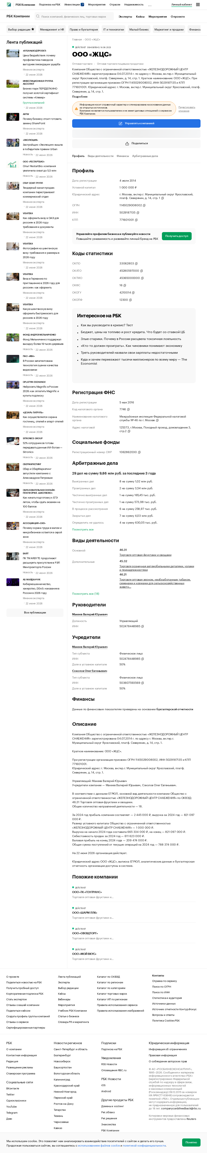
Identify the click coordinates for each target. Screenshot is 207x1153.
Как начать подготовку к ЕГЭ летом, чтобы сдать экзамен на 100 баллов (41, 501)
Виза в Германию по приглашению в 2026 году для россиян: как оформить (41, 282)
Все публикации (35, 612)
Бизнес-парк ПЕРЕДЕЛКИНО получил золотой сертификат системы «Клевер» (41, 92)
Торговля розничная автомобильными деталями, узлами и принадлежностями (156, 567)
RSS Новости (109, 1064)
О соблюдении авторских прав (168, 1061)
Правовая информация (163, 1055)
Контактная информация (21, 1055)
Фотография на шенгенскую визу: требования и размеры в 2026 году (41, 252)
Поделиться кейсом (18, 1010)
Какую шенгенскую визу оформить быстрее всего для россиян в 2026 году (40, 312)
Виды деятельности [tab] (101, 156)
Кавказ (58, 1128)
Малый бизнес (139, 29)
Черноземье (61, 1121)
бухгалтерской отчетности (174, 709)
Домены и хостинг (112, 1106)
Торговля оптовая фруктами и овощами (145, 554)
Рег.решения (109, 1118)
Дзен (9, 1118)
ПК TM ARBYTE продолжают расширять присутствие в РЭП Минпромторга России (41, 562)
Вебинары (64, 999)
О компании (14, 1049)
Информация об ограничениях (168, 1049)
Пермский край (63, 1097)
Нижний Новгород (65, 1091)
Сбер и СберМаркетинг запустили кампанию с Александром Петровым (38, 472)
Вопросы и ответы (163, 1014)
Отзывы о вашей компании (22, 1005)
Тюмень (58, 1115)
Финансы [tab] (123, 156)
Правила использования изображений (120, 1010)
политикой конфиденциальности (144, 1145)
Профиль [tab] (78, 156)
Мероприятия (97, 4)
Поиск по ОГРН (161, 986)
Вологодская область (67, 1073)
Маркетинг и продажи (169, 29)
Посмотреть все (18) (85, 593)
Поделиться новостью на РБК (24, 982)
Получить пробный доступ (22, 988)
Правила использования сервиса (117, 1005)
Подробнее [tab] (80, 96)
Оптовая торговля (82, 63)
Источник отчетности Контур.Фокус (174, 1009)
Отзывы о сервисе (17, 1021)
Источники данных (164, 1003)
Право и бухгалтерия (84, 29)
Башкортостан (63, 1067)
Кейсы (140, 16)
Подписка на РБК (49, 4)
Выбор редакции (21, 29)
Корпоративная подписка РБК (24, 993)
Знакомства (108, 1124)
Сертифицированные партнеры (25, 1027)
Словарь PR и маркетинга (73, 1021)
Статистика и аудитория (167, 997)
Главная (77, 39)
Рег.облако (108, 1112)
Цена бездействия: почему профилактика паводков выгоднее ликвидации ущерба (41, 59)
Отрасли (115, 4)
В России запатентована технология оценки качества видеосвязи (40, 364)
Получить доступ (176, 236)
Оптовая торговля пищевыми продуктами (120, 63)
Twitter (10, 1094)
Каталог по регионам (110, 982)
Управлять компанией (136, 123)
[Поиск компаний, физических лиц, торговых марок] (74, 16)
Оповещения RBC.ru (114, 1070)
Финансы (195, 29)
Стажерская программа (20, 1073)
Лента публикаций (24, 42)
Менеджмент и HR (52, 29)
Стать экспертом (16, 999)
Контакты (158, 975)
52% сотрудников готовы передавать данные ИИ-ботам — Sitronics (42, 447)
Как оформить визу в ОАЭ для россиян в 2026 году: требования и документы (41, 222)
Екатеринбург (62, 1055)
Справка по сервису (164, 980)
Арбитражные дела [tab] (145, 156)
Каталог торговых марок (112, 993)
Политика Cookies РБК (166, 1020)
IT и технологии (113, 29)
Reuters (191, 1118)
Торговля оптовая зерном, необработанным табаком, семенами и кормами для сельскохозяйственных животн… (155, 582)
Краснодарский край (67, 1085)
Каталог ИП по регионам (112, 999)
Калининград (62, 1079)
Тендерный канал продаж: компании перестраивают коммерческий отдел (39, 191)
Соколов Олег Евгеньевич (89, 671)
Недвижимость (134, 4)
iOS (103, 1085)
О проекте (178, 16)
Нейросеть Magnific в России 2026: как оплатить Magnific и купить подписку (41, 390)
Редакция (12, 1061)
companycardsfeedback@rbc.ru (181, 1108)
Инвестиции (74, 4)
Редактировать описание (186, 108)
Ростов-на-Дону (64, 1103)
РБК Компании (25, 4)
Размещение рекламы (19, 1067)
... (150, 4)
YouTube (11, 1106)
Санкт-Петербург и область (70, 1049)
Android (106, 1091)
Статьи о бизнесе (68, 1016)
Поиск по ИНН (161, 992)
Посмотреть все (83, 529)
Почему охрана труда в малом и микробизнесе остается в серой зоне (42, 531)
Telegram (11, 1112)
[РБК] (9, 4)
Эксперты (125, 16)
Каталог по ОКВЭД (108, 976)
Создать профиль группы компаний (28, 1016)
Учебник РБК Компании (72, 1010)
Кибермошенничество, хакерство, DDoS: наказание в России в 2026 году (41, 588)
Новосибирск (62, 1061)
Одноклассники (16, 1100)
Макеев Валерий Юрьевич (90, 614)
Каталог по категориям (111, 988)
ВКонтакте (12, 1088)
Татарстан (60, 1109)
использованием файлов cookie (99, 1145)
